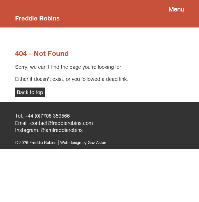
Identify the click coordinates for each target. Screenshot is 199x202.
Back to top (30, 92)
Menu (176, 9)
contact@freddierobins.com (61, 123)
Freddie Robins (37, 18)
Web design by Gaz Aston (83, 142)
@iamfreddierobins (62, 130)
